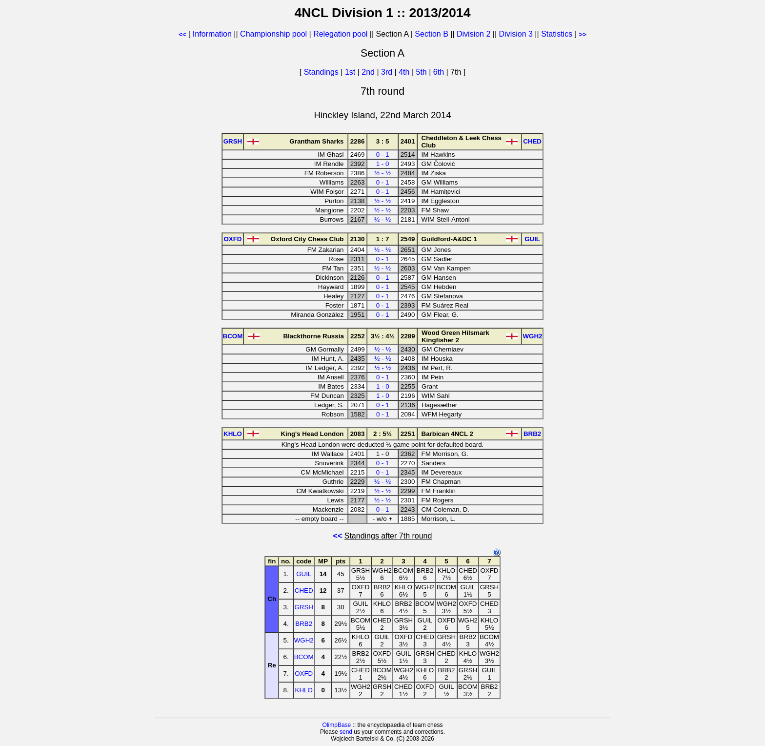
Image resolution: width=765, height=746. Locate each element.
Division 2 (473, 34)
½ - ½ (382, 173)
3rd (388, 72)
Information (212, 34)
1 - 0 (382, 163)
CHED (304, 590)
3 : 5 (382, 141)
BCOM (304, 657)
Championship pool (273, 34)
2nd (369, 72)
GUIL (303, 574)
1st (351, 72)
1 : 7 (382, 239)
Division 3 (516, 34)
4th (405, 72)
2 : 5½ (382, 433)
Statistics (556, 34)
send (346, 731)
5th (422, 72)
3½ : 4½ (383, 336)
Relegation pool (340, 34)
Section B (431, 34)
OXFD (304, 673)
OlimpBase (336, 725)
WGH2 (304, 640)
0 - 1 (382, 154)
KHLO (304, 690)
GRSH (303, 607)
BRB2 (303, 623)
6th (439, 72)
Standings (321, 72)
